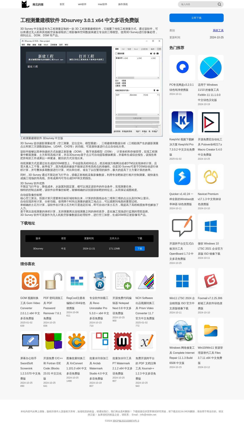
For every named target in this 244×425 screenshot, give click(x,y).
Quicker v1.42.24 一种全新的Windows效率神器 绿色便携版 (181, 199)
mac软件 (102, 4)
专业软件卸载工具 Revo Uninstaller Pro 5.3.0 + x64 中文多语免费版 (99, 308)
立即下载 (196, 17)
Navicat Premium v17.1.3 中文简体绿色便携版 (209, 199)
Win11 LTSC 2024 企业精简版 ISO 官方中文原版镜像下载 (182, 303)
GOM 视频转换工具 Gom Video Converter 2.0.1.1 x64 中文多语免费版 (30, 308)
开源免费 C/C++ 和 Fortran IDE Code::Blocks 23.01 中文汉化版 (53, 368)
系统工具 (218, 30)
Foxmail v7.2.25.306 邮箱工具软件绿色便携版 (210, 303)
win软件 (82, 4)
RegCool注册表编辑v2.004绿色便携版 (75, 303)
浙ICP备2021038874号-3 (126, 420)
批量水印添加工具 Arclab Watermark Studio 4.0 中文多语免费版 (98, 368)
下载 (139, 248)
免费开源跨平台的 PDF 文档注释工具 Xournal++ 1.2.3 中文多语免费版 (146, 368)
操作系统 (123, 4)
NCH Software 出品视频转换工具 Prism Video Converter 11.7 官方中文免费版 (145, 308)
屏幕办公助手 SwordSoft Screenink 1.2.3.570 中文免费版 (30, 368)
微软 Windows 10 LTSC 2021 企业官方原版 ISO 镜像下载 (210, 248)
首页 (62, 4)
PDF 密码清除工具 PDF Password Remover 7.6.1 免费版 (53, 308)
